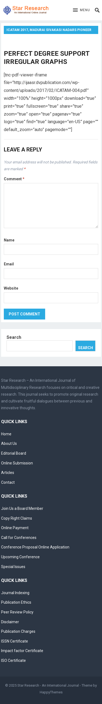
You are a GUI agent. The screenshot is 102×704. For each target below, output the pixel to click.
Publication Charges (18, 631)
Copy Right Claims (16, 518)
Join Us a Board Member (22, 508)
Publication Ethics (16, 602)
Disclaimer (10, 622)
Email (9, 264)
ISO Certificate (13, 660)
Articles (7, 472)
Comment (14, 179)
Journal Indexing (15, 593)
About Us (9, 443)
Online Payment (15, 528)
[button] (81, 10)
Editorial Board (13, 453)
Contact (8, 482)
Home (6, 434)
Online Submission (17, 463)
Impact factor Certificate (22, 651)
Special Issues (13, 567)
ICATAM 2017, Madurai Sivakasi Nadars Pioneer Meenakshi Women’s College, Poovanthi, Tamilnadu (49, 31)
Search (14, 337)
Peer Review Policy (17, 612)
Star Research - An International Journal (48, 685)
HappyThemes (51, 692)
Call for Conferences (18, 537)
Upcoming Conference (20, 557)
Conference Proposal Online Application (35, 547)
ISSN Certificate (14, 641)
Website (11, 288)
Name (9, 240)
